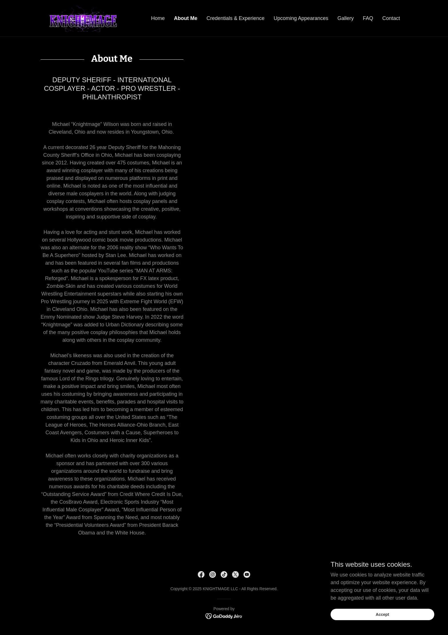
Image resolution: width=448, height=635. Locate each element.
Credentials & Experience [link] (236, 18)
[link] (83, 18)
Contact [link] (391, 18)
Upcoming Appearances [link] (301, 18)
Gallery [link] (345, 18)
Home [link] (158, 18)
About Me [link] (185, 18)
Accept (384, 614)
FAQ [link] (368, 18)
